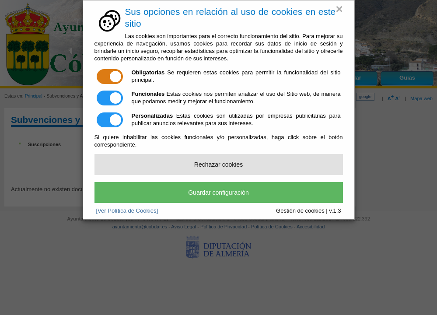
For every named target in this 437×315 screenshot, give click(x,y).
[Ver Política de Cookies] (127, 210)
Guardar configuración (218, 192)
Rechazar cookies (218, 164)
